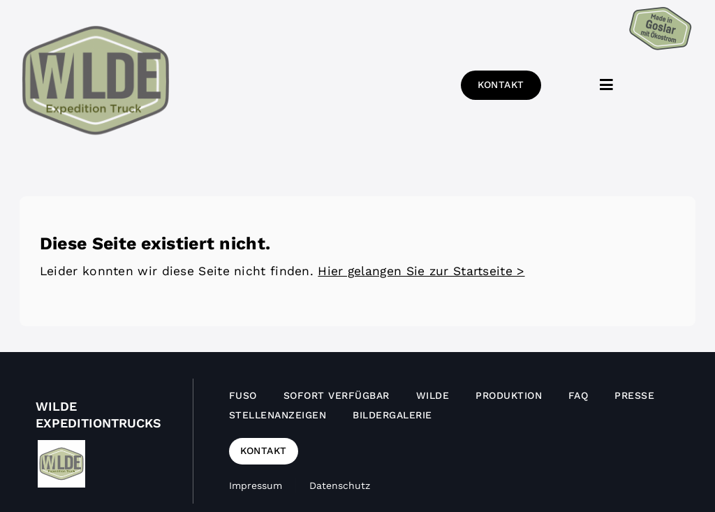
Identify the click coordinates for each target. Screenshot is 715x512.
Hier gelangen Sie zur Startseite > (421, 271)
